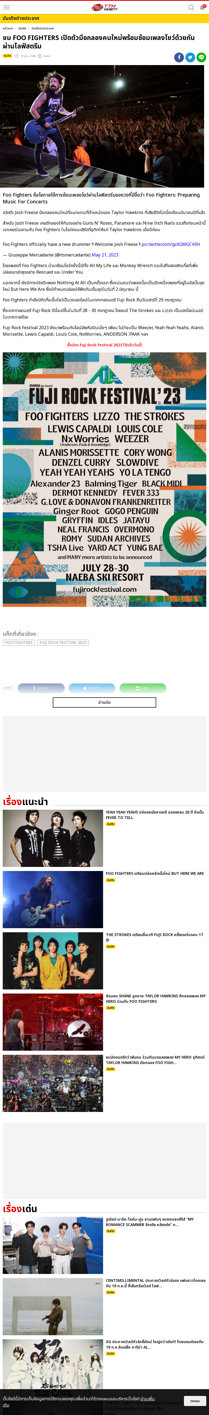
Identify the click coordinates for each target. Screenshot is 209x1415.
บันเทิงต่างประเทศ (43, 28)
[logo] (104, 7)
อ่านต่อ (104, 702)
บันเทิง (22, 28)
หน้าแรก (8, 28)
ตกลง (195, 1401)
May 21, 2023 (105, 255)
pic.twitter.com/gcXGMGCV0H (171, 244)
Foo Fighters (19, 643)
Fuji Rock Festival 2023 (63, 643)
